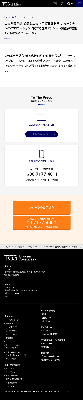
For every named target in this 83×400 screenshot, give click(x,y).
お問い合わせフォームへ (41, 134)
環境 (44, 314)
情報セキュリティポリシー (52, 360)
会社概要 (9, 338)
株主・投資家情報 (12, 365)
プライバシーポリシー (50, 356)
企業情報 (8, 316)
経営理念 (9, 323)
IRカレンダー (11, 386)
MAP (6, 278)
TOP (6, 311)
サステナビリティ (48, 311)
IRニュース (10, 368)
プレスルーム (46, 327)
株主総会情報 (11, 383)
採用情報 (45, 347)
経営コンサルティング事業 (52, 340)
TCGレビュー (46, 343)
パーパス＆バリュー (13, 327)
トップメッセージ (12, 320)
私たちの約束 (11, 331)
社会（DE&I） (47, 318)
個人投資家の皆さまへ (15, 379)
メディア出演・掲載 (49, 334)
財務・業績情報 (12, 375)
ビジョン (9, 341)
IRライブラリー (11, 372)
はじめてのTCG (12, 334)
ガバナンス (46, 321)
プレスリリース (48, 331)
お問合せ (45, 353)
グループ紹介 (11, 359)
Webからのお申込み (41, 207)
